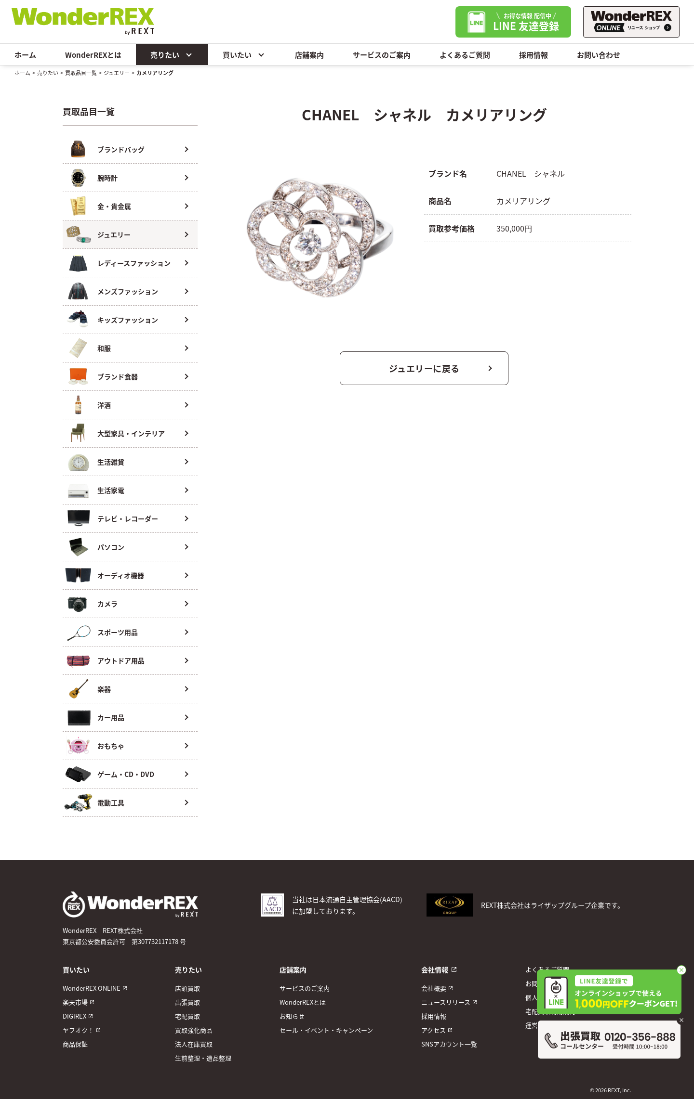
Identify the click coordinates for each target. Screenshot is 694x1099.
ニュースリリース (445, 1002)
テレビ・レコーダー (127, 518)
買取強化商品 (194, 1029)
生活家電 (110, 490)
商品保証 (75, 1043)
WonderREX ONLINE (91, 988)
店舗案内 (309, 55)
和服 (104, 348)
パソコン (110, 547)
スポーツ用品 (117, 632)
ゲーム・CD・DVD (125, 774)
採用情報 (533, 55)
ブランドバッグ (121, 149)
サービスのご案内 (382, 55)
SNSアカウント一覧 (449, 1043)
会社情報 (434, 969)
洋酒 (104, 405)
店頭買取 (187, 988)
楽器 (104, 689)
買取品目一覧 (81, 73)
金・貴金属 (114, 206)
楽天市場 (75, 1002)
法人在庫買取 (194, 1043)
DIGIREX (74, 1016)
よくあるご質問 (465, 55)
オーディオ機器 (120, 575)
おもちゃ (110, 745)
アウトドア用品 (121, 660)
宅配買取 (187, 1016)
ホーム (25, 55)
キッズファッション (127, 319)
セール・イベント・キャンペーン (326, 1029)
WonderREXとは (93, 55)
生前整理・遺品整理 (203, 1057)
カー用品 (110, 717)
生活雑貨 (110, 461)
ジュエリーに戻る (424, 368)
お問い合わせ (598, 55)
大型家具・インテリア (131, 433)
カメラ (107, 603)
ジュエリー (117, 73)
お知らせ (292, 1016)
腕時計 (107, 177)
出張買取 (187, 1002)
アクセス (433, 1029)
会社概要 (433, 988)
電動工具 (110, 802)
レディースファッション (134, 263)
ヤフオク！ (78, 1029)
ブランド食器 (117, 376)
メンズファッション (127, 291)
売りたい (172, 54)
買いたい (244, 54)
